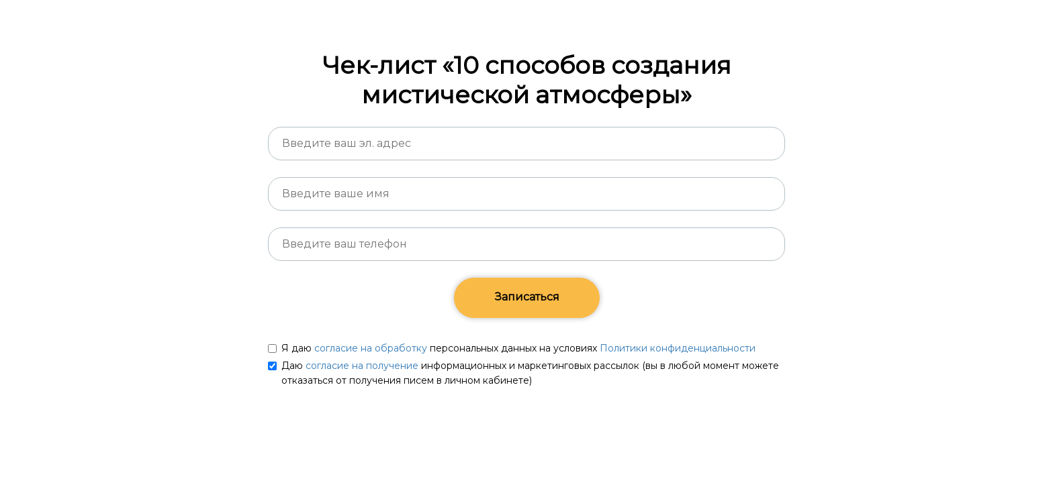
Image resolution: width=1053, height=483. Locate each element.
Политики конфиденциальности (678, 348)
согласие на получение (362, 366)
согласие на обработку (370, 348)
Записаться (526, 296)
